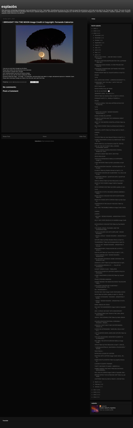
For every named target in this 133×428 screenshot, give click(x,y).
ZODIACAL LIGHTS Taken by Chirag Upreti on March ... (110, 130)
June (96, 50)
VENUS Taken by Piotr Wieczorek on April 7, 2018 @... (110, 344)
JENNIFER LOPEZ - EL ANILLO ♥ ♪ (104, 93)
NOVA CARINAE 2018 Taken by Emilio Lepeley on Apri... (110, 187)
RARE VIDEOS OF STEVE (102, 304)
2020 (95, 28)
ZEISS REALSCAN (100, 156)
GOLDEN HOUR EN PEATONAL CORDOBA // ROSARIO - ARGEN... (107, 322)
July (96, 47)
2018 (95, 33)
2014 (95, 397)
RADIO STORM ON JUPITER (103, 116)
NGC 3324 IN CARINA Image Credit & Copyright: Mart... (110, 372)
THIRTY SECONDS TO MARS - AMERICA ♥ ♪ (107, 366)
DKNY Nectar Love (100, 86)
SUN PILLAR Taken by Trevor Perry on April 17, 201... (109, 252)
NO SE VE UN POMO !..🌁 (102, 91)
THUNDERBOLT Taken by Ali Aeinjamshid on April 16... (110, 242)
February (97, 384)
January (97, 386)
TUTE (96, 77)
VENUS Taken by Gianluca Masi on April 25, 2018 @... (110, 96)
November (98, 38)
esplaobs (9, 7)
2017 (95, 390)
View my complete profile (106, 410)
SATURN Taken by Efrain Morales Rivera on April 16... (109, 240)
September (98, 42)
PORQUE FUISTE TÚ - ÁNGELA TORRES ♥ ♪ (107, 98)
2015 (95, 394)
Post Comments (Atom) (48, 141)
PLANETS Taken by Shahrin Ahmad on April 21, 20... (109, 170)
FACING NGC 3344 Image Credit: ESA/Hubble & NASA (110, 292)
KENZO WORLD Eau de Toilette (103, 88)
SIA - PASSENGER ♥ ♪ (101, 289)
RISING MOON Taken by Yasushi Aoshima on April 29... (110, 72)
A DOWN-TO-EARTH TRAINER (103, 363)
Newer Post (6, 136)
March (97, 382)
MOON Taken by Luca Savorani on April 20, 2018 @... (109, 143)
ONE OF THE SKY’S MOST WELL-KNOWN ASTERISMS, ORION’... (107, 146)
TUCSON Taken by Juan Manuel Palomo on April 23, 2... (110, 137)
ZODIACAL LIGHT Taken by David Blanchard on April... (110, 262)
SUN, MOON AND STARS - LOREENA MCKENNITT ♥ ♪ (110, 80)
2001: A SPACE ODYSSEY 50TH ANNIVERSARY (108, 311)
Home (45, 136)
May (96, 52)
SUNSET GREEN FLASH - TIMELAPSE (106, 269)
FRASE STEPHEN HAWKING (103, 279)
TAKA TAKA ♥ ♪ (99, 351)
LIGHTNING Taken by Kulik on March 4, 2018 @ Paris (109, 379)
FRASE (97, 75)
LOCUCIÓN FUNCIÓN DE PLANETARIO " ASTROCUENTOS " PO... (106, 286)
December (98, 35)
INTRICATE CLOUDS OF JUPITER (104, 353)
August (97, 45)
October (97, 40)
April (96, 55)
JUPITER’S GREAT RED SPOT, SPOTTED (106, 154)
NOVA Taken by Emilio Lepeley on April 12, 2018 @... (109, 294)
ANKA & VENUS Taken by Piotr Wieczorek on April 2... (110, 180)
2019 (95, 31)
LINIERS (97, 132)
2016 (95, 392)
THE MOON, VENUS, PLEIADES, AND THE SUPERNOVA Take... (107, 228)
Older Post (82, 136)
